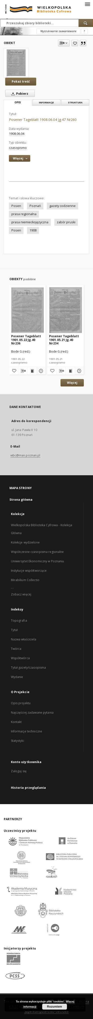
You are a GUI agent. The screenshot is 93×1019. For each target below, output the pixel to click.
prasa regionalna (23, 214)
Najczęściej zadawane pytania (32, 712)
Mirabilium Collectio (25, 580)
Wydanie (17, 677)
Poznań (35, 206)
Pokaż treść (21, 81)
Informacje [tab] (46, 102)
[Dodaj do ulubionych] (74, 43)
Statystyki (17, 741)
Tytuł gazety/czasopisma (28, 667)
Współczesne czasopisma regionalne (37, 552)
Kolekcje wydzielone (25, 542)
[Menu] (87, 4)
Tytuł (14, 630)
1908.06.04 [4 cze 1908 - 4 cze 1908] (16, 134)
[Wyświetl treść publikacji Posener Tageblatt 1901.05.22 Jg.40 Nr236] (32, 371)
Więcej (72, 383)
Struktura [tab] (75, 102)
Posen (16, 206)
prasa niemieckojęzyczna (29, 222)
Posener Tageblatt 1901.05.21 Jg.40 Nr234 (64, 339)
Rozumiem (54, 1006)
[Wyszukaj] (86, 23)
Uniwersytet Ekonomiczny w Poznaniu (37, 561)
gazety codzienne (62, 206)
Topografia (19, 620)
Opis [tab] (18, 102)
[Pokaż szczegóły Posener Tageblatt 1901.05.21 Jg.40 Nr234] (78, 371)
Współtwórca (20, 658)
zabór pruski (66, 222)
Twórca (16, 649)
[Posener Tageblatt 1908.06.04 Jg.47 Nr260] (16, 62)
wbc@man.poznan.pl (25, 455)
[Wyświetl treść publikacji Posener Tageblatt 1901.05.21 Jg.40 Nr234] (70, 371)
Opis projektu (21, 703)
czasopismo (18, 148)
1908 (33, 230)
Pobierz (18, 93)
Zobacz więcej (21, 594)
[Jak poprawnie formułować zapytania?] (84, 31)
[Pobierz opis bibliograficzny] (22, 371)
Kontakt (16, 722)
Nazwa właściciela (23, 639)
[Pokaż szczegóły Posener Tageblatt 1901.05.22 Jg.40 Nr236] (40, 371)
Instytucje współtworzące (29, 570)
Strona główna (21, 500)
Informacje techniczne (26, 731)
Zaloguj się (19, 771)
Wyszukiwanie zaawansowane (58, 31)
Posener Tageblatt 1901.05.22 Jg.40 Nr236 (26, 339)
